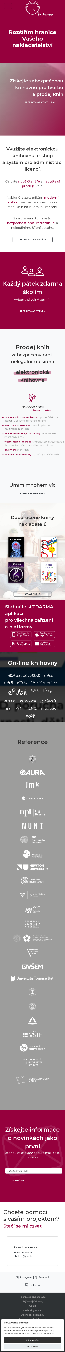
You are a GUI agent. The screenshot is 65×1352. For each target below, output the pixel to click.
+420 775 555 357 (23, 1252)
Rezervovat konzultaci (40, 102)
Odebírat (18, 1180)
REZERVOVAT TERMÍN (32, 311)
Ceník (32, 1306)
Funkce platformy (32, 493)
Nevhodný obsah (32, 1310)
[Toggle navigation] (8, 6)
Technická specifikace (32, 1297)
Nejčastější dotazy (32, 1301)
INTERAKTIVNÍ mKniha (32, 239)
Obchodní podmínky (32, 1315)
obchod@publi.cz (24, 1256)
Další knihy (32, 594)
